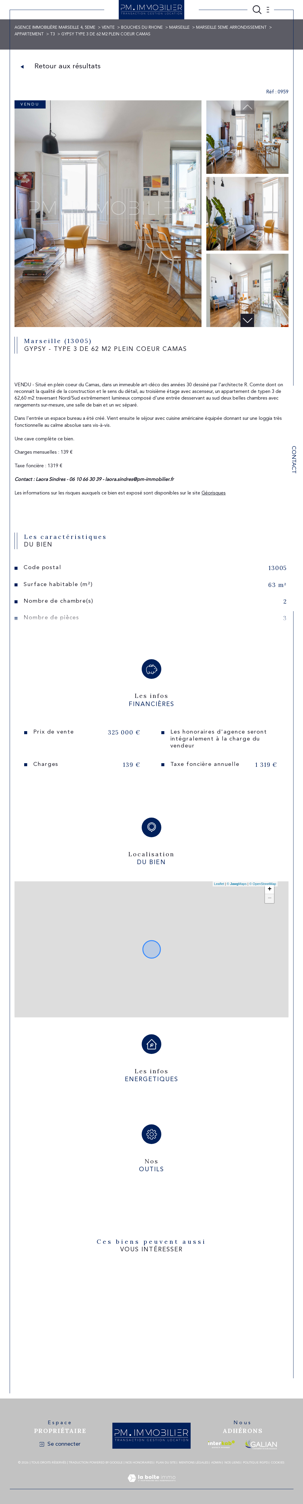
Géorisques (213, 493)
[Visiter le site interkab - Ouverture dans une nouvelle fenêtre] (221, 1444)
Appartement (29, 34)
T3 (52, 34)
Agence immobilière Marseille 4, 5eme (55, 28)
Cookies (277, 1462)
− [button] (270, 898)
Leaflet (219, 884)
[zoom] (108, 325)
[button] (247, 320)
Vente (108, 28)
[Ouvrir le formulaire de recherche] (257, 10)
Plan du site (166, 1462)
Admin (216, 1462)
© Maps (237, 884)
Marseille (179, 28)
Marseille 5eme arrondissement (231, 28)
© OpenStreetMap (262, 884)
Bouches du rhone (142, 28)
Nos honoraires (139, 1462)
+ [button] (270, 889)
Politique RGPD (255, 1462)
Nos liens (232, 1462)
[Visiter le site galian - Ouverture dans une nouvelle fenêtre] (260, 1444)
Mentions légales (193, 1462)
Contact (293, 460)
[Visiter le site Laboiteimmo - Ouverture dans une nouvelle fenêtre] (151, 1485)
